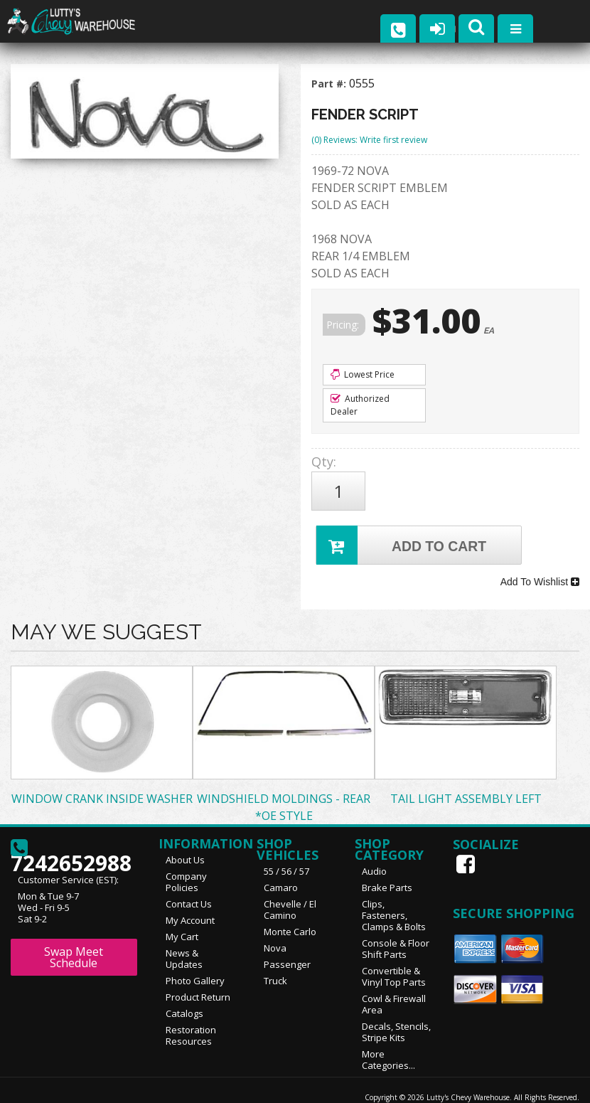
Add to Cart (403, 533)
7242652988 (71, 832)
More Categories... (388, 1038)
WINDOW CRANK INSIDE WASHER (102, 777)
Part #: (330, 83)
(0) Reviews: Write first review (369, 140)
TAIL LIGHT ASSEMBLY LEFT (466, 777)
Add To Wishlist (539, 565)
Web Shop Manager (545, 1087)
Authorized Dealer (360, 405)
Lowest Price (363, 374)
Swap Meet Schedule (73, 935)
